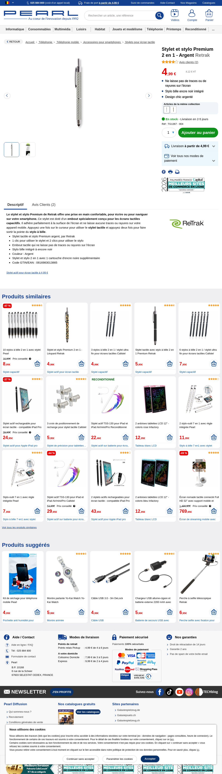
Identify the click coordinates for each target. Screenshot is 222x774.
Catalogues (208, 2)
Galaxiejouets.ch (126, 715)
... (213, 29)
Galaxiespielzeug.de (128, 709)
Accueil (30, 42)
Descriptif (15, 205)
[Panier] (209, 15)
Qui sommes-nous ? (20, 711)
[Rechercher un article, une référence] (124, 15)
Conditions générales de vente (26, 722)
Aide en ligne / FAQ (22, 644)
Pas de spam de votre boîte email (189, 654)
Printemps (173, 29)
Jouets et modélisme (127, 29)
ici (198, 750)
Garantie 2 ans (178, 649)
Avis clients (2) (44, 205)
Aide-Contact (167, 2)
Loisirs (81, 29)
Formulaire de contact (23, 656)
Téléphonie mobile (68, 42)
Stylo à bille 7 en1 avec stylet (195, 445)
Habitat (100, 29)
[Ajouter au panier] (198, 132)
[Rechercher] (159, 15)
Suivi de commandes (142, 2)
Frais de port (101, 2)
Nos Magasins (189, 2)
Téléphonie (155, 29)
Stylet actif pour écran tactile (63, 371)
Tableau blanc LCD (146, 445)
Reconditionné (195, 29)
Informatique (15, 29)
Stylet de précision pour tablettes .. (66, 445)
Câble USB (97, 620)
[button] (190, 146)
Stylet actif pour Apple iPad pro (20, 445)
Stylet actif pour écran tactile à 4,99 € (27, 272)
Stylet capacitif (11, 371)
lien (172, 739)
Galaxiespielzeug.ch (128, 720)
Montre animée (55, 620)
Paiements (128, 644)
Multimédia (62, 29)
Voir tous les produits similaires (19, 527)
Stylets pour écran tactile (139, 42)
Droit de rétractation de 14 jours (187, 644)
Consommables (39, 29)
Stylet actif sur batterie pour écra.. (110, 445)
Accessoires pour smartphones (102, 42)
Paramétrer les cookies (120, 758)
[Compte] (192, 15)
